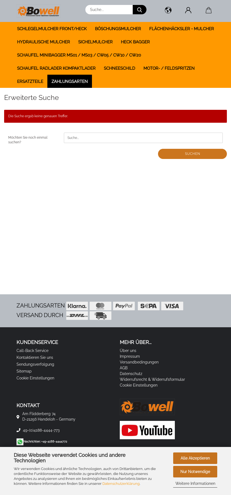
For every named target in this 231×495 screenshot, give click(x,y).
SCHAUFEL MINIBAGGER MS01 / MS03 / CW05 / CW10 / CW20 (79, 55)
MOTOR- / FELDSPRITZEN (169, 68)
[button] (168, 11)
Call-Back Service (32, 350)
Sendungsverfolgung (35, 364)
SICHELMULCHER (95, 42)
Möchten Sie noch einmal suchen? (27, 140)
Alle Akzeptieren (195, 458)
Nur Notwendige (195, 471)
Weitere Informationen (195, 483)
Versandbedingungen (139, 362)
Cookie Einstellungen (35, 378)
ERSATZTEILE (30, 81)
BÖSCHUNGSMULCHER (118, 28)
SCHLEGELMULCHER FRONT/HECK (52, 28)
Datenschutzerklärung (121, 484)
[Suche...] (139, 9)
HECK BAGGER (135, 42)
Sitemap (24, 371)
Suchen (192, 154)
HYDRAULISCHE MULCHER (43, 42)
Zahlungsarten (69, 81)
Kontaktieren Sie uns (35, 357)
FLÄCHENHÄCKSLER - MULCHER (181, 28)
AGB (123, 368)
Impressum (130, 356)
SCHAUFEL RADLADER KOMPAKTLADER (56, 68)
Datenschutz (131, 373)
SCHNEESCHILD (119, 68)
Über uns (128, 350)
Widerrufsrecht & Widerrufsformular (152, 379)
